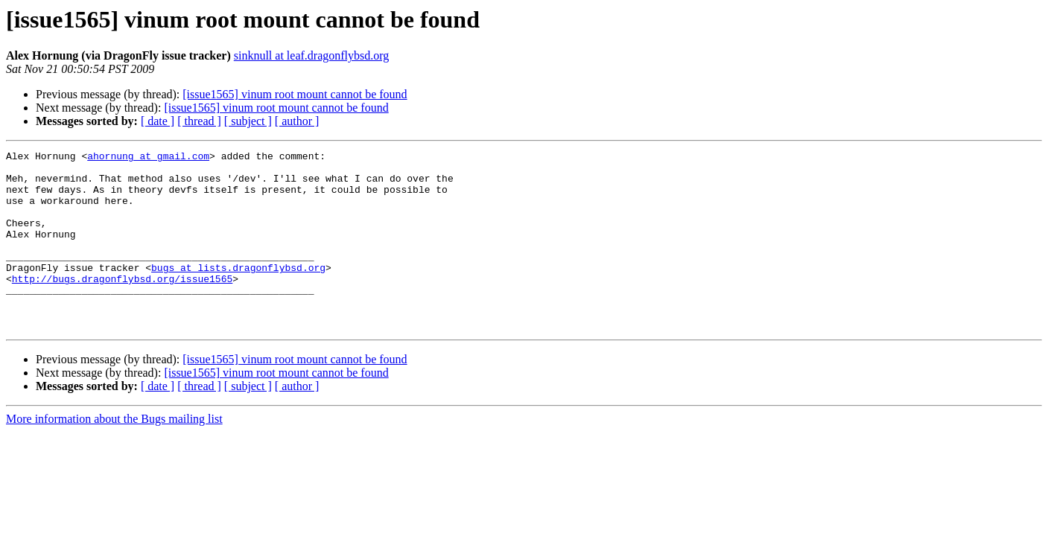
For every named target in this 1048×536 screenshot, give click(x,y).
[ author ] (297, 121)
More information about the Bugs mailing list (114, 454)
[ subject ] (248, 121)
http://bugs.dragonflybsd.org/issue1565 (122, 305)
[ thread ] (199, 121)
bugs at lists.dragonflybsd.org (238, 292)
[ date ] (157, 121)
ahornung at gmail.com (148, 158)
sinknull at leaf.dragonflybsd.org (312, 55)
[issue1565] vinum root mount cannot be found (294, 94)
